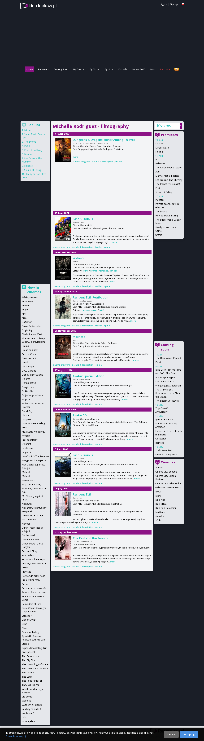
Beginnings (28, 330)
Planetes (160, 199)
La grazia (26, 452)
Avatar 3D (80, 415)
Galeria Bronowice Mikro (168, 487)
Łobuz (25, 717)
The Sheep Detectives (167, 400)
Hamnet (26, 415)
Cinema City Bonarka (166, 471)
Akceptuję (189, 734)
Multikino (160, 512)
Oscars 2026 (138, 69)
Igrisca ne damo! (164, 419)
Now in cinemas (34, 289)
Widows (78, 258)
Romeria (159, 442)
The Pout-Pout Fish (32, 680)
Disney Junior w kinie (32, 374)
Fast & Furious (83, 455)
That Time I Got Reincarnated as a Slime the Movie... (168, 393)
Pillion (25, 567)
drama (93, 270)
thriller (113, 270)
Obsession (160, 438)
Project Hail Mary (33, 150)
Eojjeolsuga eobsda (32, 395)
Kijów (158, 495)
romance (103, 270)
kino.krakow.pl (43, 6)
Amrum (26, 305)
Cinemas (168, 462)
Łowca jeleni (28, 721)
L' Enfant (26, 443)
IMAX (158, 491)
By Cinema (78, 69)
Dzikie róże (27, 391)
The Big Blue (28, 660)
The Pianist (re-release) (167, 183)
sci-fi (101, 310)
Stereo (25, 643)
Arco (157, 159)
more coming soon (167, 454)
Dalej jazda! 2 (29, 358)
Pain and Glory (29, 551)
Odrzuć (171, 734)
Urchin (158, 234)
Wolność (26, 700)
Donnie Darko (29, 382)
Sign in (164, 4)
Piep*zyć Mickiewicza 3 (34, 563)
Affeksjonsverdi (30, 297)
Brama (25, 345)
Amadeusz (27, 301)
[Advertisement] (102, 95)
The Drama (161, 211)
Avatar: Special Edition (88, 376)
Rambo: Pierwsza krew (34, 592)
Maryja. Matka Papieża (167, 175)
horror (94, 310)
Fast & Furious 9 (84, 219)
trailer (118, 161)
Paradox (159, 516)
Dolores (26, 378)
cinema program (81, 161)
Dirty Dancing (29, 370)
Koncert (26, 435)
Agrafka (159, 467)
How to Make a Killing (166, 215)
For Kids (122, 69)
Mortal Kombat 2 (164, 381)
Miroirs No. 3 (162, 147)
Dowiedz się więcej (16, 736)
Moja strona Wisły (31, 484)
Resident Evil (82, 494)
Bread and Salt (30, 349)
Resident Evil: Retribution (90, 297)
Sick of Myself (29, 619)
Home (29, 69)
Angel (25, 309)
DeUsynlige (28, 366)
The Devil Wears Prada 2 (168, 358)
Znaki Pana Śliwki (164, 450)
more (75, 156)
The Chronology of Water (168, 167)
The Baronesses (30, 656)
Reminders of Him (31, 603)
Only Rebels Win (30, 539)
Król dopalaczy (29, 439)
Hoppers (29, 165)
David (25, 362)
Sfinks (158, 520)
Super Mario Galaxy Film (34, 647)
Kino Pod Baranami (165, 507)
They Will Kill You (30, 684)
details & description (102, 161)
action (85, 310)
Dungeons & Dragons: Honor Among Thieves (104, 140)
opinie (107, 247)
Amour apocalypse (165, 377)
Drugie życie (28, 387)
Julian (24, 427)
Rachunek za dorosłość (34, 588)
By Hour (108, 69)
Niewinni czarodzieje (32, 515)
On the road (28, 535)
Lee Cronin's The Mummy (168, 179)
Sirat (24, 623)
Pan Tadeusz (29, 555)
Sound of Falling (163, 192)
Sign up (174, 4)
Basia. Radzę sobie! (32, 326)
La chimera (27, 448)
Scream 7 (27, 615)
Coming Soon (61, 69)
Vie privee (27, 696)
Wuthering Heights (32, 704)
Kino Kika (160, 499)
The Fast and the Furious (90, 538)
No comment (29, 519)
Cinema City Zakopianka (168, 483)
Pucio (158, 188)
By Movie (94, 69)
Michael (159, 143)
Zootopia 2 (28, 713)
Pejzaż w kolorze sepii (33, 559)
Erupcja (26, 399)
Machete (79, 337)
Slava (24, 628)
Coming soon (167, 347)
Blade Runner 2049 (32, 334)
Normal (159, 151)
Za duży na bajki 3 (31, 708)
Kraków (164, 126)
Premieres (43, 69)
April (157, 171)
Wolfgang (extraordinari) (168, 385)
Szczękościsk (28, 651)
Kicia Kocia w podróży (33, 431)
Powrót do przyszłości (33, 575)
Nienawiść (27, 503)
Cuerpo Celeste (30, 354)
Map (152, 69)
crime (85, 270)
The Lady (27, 676)
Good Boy (27, 411)
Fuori (158, 362)
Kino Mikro (161, 503)
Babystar (160, 163)
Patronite (165, 69)
